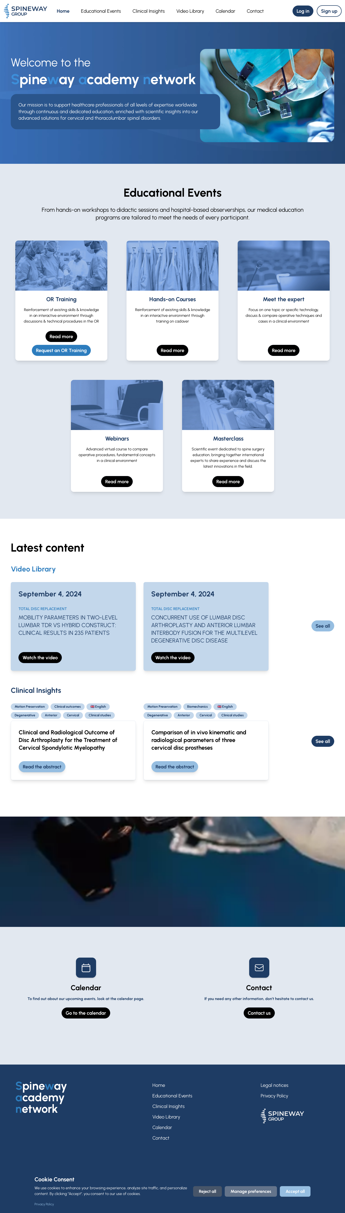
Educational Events (101, 11)
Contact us (259, 1013)
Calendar (225, 11)
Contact (255, 11)
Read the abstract (42, 767)
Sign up (329, 11)
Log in (303, 11)
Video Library (190, 11)
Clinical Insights (148, 11)
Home (63, 11)
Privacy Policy (274, 1096)
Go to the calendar (86, 1013)
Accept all (295, 1191)
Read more (61, 336)
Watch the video (40, 657)
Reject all (207, 1191)
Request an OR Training (61, 350)
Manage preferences (250, 1191)
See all (323, 626)
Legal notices (274, 1085)
